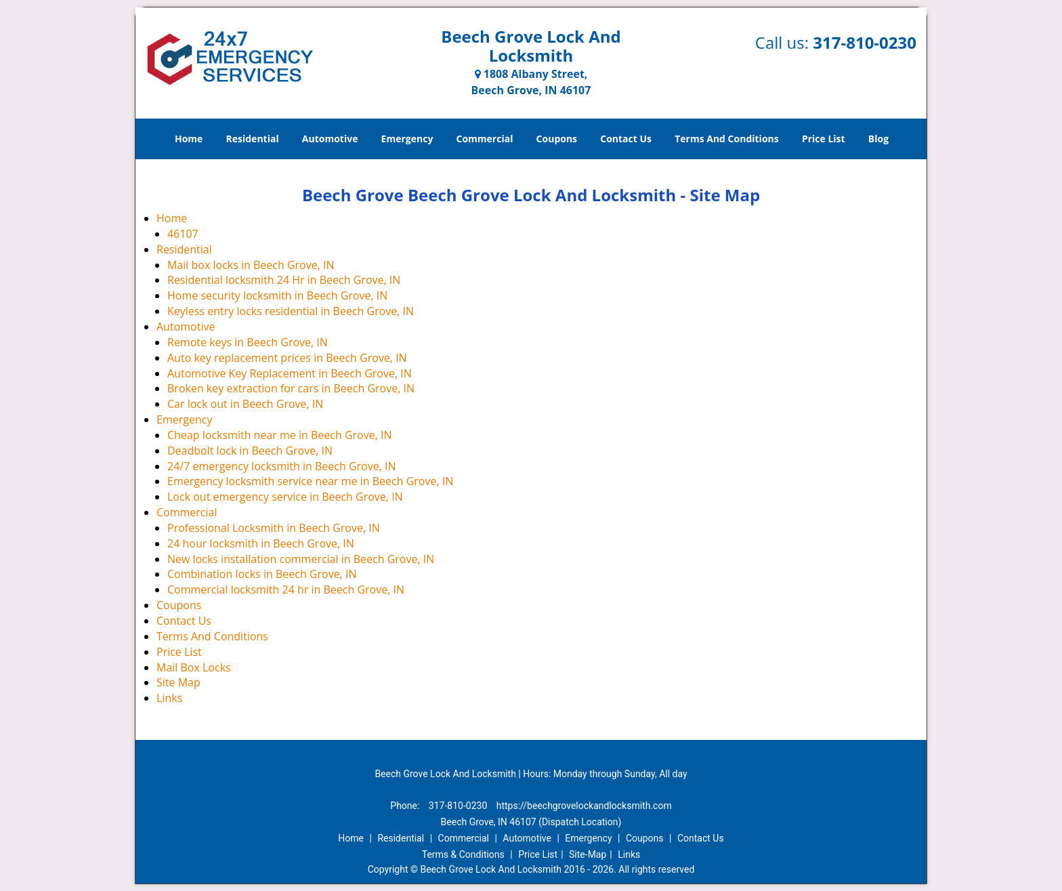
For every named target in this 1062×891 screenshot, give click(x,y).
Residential (252, 138)
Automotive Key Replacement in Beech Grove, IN (289, 373)
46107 (182, 233)
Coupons (556, 138)
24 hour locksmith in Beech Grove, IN (260, 543)
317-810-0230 (864, 42)
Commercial (484, 138)
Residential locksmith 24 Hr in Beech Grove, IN (283, 279)
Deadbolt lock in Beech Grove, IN (250, 450)
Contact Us (626, 138)
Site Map (178, 682)
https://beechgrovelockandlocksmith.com (584, 805)
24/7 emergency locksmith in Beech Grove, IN (281, 466)
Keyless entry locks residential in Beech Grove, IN (290, 311)
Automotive (330, 138)
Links (169, 697)
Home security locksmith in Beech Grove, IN (277, 295)
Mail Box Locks (193, 667)
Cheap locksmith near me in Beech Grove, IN (279, 435)
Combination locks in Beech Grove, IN (261, 573)
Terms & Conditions (463, 854)
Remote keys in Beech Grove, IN (247, 342)
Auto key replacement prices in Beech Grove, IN (287, 357)
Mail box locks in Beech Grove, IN (251, 264)
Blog (878, 138)
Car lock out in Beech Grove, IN (245, 403)
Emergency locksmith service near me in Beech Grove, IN (310, 481)
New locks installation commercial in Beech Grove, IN (300, 559)
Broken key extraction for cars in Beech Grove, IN (291, 388)
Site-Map (587, 854)
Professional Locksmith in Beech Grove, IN (273, 527)
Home (189, 138)
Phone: (406, 805)
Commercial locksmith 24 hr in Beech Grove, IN (285, 589)
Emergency (407, 138)
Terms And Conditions (727, 138)
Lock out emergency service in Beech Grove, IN (285, 496)
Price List (823, 138)
